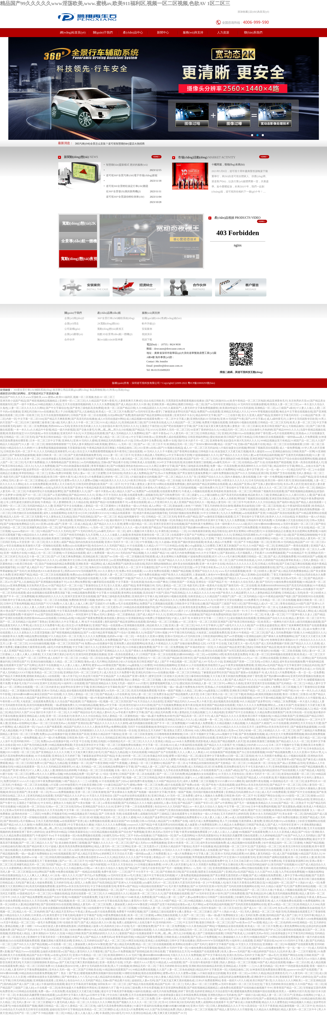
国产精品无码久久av (102, 748)
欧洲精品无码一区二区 (179, 444)
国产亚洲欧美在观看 (248, 668)
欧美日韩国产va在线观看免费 (25, 639)
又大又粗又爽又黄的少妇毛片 (58, 654)
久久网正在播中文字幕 (161, 465)
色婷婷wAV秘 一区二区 (109, 600)
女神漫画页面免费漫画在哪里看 (268, 969)
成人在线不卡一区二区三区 (63, 657)
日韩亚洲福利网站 (198, 436)
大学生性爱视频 (150, 987)
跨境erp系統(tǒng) (119, 389)
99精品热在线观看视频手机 (139, 607)
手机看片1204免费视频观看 (269, 552)
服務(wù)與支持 (193, 32)
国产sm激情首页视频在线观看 (216, 516)
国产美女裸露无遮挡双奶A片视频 (279, 549)
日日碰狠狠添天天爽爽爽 (28, 487)
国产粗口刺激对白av (217, 400)
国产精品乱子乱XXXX (145, 429)
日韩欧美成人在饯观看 (142, 462)
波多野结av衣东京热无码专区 (273, 726)
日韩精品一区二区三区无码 (273, 422)
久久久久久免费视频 (103, 404)
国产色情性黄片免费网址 (199, 523)
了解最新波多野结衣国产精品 (179, 411)
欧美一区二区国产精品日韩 (120, 407)
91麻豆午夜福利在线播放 (148, 1005)
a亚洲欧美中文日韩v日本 (73, 560)
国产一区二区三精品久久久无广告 (177, 476)
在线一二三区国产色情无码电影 (66, 534)
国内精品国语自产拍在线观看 (278, 770)
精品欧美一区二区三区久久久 (146, 893)
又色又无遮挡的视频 (47, 821)
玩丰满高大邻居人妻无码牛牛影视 (201, 480)
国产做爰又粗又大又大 (91, 918)
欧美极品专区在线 (183, 520)
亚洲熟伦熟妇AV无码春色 (204, 418)
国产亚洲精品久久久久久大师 (52, 752)
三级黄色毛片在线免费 (243, 799)
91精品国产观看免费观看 (89, 618)
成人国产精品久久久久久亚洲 (105, 523)
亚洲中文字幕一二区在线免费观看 (133, 806)
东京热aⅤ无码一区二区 (194, 498)
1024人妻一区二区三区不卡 (118, 455)
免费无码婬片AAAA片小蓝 (19, 781)
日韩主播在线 (32, 538)
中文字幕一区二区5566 (30, 418)
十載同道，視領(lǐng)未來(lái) (228, 164)
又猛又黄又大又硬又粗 (111, 897)
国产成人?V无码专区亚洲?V (135, 639)
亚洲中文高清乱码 (50, 683)
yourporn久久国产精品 (139, 824)
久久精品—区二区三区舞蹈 (67, 661)
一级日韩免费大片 (207, 487)
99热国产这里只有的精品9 (164, 904)
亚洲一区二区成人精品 (75, 523)
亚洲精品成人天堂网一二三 (238, 965)
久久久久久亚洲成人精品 (156, 741)
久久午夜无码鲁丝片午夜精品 (142, 469)
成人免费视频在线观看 (97, 821)
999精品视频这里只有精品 (275, 440)
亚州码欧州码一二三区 (26, 741)
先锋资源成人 (195, 596)
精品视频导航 (31, 904)
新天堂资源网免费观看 (173, 987)
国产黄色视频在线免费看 (109, 679)
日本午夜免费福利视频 (48, 781)
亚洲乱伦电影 (98, 741)
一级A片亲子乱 (69, 676)
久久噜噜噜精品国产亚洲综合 (63, 462)
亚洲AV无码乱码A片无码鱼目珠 (183, 636)
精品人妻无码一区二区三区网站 (112, 846)
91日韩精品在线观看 (25, 991)
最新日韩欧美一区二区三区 (51, 455)
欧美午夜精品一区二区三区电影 (248, 400)
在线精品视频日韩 (59, 817)
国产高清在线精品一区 (81, 607)
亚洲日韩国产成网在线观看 (271, 857)
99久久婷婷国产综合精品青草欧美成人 (280, 560)
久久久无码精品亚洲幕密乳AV (54, 451)
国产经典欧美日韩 (170, 871)
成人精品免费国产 (113, 563)
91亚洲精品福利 (169, 469)
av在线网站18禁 (214, 654)
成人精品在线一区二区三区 (211, 788)
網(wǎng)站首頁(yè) (73, 32)
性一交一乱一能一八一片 (275, 469)
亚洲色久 (67, 440)
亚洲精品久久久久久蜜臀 (162, 759)
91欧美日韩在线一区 (139, 480)
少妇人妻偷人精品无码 (166, 976)
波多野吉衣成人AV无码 (307, 668)
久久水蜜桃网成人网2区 (17, 868)
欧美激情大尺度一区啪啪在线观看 (42, 545)
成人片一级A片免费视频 (52, 737)
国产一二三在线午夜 (228, 415)
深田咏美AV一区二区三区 (112, 984)
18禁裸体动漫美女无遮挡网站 (44, 976)
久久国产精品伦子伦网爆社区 (163, 498)
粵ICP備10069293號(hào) (201, 383)
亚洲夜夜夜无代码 (241, 607)
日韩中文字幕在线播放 (182, 940)
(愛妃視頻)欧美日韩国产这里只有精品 (230, 436)
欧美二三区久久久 (102, 538)
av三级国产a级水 (285, 407)
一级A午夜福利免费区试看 (103, 697)
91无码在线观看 (138, 752)
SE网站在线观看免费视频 (194, 469)
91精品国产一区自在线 (70, 839)
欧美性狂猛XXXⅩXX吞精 (137, 705)
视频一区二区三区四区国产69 (66, 643)
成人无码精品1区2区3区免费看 (205, 766)
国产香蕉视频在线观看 (176, 893)
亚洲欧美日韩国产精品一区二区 (248, 690)
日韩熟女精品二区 (210, 433)
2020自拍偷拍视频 (39, 643)
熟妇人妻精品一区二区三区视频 (142, 679)
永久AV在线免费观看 (36, 484)
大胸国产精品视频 (180, 571)
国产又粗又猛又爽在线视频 (294, 563)
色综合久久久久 (33, 578)
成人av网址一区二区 (160, 505)
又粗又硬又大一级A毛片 (241, 643)
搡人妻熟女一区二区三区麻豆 (243, 426)
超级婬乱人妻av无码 (164, 802)
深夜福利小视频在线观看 (243, 422)
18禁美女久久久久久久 (234, 480)
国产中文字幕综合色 (57, 407)
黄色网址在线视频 (131, 592)
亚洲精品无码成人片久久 (235, 411)
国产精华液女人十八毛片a (76, 976)
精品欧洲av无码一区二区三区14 (169, 839)
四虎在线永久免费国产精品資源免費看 (83, 549)
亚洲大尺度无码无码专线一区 (189, 882)
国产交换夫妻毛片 (86, 429)
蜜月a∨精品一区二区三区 (75, 748)
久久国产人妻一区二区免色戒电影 (176, 969)
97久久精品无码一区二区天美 (65, 636)
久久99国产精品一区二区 (260, 545)
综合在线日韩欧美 (154, 400)
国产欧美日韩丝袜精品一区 (51, 436)
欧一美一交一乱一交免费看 (308, 672)
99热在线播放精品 (10, 875)
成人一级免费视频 (289, 447)
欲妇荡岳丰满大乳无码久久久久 (120, 426)
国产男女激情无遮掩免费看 (192, 473)
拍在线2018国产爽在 (156, 581)
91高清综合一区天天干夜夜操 (261, 1005)
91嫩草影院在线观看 (102, 581)
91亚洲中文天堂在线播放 (228, 600)
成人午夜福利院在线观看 (296, 505)
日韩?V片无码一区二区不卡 (289, 748)
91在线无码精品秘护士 (257, 864)
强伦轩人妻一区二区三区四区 (116, 574)
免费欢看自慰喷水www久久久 (196, 600)
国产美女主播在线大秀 (230, 864)
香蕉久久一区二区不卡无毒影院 (136, 567)
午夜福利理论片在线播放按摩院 (44, 491)
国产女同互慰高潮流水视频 (239, 650)
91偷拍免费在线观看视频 (287, 581)
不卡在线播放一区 (65, 835)
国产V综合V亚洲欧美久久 (128, 632)
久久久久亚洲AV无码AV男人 (307, 752)
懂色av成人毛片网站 (95, 661)
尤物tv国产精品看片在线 (251, 444)
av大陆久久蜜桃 (316, 958)
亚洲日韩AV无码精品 (282, 542)
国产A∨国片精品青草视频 (98, 632)
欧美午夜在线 (288, 647)
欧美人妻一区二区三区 (302, 422)
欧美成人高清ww (227, 730)
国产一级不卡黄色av (25, 404)
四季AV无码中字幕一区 (174, 947)
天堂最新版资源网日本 (295, 860)
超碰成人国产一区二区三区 (265, 759)
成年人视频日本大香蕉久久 (141, 531)
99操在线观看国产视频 (24, 1005)
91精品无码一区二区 (231, 429)
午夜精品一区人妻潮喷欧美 (56, 502)
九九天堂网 (91, 534)
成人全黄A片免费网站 (222, 469)
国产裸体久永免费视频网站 (278, 636)
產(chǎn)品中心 (133, 32)
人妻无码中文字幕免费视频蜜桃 (200, 407)
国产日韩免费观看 (247, 527)
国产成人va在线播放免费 (267, 947)
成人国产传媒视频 (287, 853)
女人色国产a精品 (229, 770)
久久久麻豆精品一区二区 (129, 458)
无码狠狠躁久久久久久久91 (94, 730)
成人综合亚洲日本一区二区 (197, 799)
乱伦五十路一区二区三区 (36, 556)
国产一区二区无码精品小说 (246, 596)
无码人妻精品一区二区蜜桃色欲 (118, 614)
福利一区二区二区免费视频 (31, 426)
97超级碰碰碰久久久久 (205, 455)
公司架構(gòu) (72, 328)
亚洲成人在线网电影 (156, 940)
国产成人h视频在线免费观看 (265, 875)
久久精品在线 (81, 502)
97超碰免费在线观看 (199, 556)
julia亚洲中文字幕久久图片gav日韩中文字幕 (81, 994)
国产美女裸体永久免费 (119, 792)
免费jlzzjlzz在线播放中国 (76, 545)
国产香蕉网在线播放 (185, 451)
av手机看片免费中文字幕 (130, 712)
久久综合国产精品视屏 (67, 701)
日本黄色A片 (149, 487)
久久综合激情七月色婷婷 (258, 429)
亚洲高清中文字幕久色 (144, 596)
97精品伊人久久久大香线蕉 (29, 788)
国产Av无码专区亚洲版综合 (220, 404)
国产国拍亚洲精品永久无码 (56, 614)
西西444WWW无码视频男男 (80, 571)
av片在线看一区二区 (218, 607)
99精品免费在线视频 (35, 636)
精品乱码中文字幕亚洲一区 (145, 560)
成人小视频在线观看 (295, 755)
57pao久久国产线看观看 (49, 726)
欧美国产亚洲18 (74, 487)
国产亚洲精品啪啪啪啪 (304, 534)
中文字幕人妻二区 (295, 629)
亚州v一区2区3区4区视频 (85, 817)
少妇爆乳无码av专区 (113, 835)
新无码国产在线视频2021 (285, 864)
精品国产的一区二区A (265, 607)
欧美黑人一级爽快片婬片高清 (278, 621)
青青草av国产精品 (187, 516)
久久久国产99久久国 (266, 871)
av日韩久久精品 (269, 661)
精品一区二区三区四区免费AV (26, 763)
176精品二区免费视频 (284, 701)
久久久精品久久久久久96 (200, 592)
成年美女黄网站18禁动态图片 (245, 531)
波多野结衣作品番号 (278, 737)
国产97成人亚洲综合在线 (181, 589)
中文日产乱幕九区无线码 (92, 879)
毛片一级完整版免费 (141, 926)
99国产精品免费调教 (254, 737)
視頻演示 (147, 334)
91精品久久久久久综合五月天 (238, 726)
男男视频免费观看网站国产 (207, 857)
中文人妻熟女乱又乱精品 (57, 516)
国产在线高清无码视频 (206, 657)
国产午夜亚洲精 (99, 763)
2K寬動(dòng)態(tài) (108, 323)
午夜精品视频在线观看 (43, 610)
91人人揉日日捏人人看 (299, 494)
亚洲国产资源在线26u (96, 708)
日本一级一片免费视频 (269, 476)
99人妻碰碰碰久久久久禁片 (233, 936)
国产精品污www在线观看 (25, 951)
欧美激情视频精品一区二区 (103, 889)
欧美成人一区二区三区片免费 (112, 411)
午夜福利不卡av (30, 614)
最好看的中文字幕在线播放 (125, 520)
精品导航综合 (219, 531)
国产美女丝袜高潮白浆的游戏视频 (96, 629)
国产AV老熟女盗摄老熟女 (265, 625)
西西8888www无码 (58, 426)
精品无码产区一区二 (302, 469)
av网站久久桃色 (234, 683)
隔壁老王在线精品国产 (211, 871)
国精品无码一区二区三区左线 (195, 929)
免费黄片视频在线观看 (215, 422)
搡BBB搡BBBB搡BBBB (156, 955)
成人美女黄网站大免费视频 (171, 556)
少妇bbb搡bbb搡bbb (22, 694)
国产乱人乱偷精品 (84, 411)
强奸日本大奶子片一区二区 (193, 440)
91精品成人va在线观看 (168, 962)
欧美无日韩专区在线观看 (297, 846)
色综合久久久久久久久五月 (241, 563)
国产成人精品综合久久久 (164, 600)
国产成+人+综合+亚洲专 (104, 773)
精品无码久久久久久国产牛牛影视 (132, 857)
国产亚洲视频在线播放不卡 (50, 581)
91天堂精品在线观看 (93, 433)
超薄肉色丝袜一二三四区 (26, 813)
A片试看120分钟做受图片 (63, 784)
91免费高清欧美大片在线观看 (50, 824)
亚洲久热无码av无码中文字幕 (161, 831)
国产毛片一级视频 (244, 802)
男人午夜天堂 (204, 701)
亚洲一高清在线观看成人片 (308, 462)
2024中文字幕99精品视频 (267, 697)
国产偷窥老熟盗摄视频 (22, 455)
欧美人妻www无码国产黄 (110, 777)
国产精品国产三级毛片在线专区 (142, 868)
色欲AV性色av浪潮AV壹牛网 (277, 668)
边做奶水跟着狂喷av (51, 951)
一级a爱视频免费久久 (66, 705)
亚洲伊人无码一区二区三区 (174, 429)
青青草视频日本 (100, 465)
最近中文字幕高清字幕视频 (80, 984)
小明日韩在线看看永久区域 (214, 708)
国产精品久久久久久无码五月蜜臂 (181, 560)
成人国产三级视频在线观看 (136, 929)
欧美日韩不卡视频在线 (258, 715)
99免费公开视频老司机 (157, 618)
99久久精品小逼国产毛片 (275, 886)
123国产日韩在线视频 (126, 538)
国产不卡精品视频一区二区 (253, 542)
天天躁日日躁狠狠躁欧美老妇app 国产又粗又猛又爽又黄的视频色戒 (60, 962)
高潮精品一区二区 (265, 407)
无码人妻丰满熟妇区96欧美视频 (89, 444)
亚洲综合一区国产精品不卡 (211, 581)
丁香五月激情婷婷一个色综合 (287, 574)
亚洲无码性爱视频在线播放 (91, 654)
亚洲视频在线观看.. (135, 625)
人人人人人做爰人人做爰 (113, 534)
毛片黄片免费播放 (34, 462)
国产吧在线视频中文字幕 (177, 426)
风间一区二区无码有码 (23, 509)
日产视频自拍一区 (80, 538)
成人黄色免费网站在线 (292, 926)
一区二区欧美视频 (290, 650)
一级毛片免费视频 (45, 922)
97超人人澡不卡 (28, 549)
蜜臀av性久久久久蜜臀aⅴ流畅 (81, 480)
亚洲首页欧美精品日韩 (282, 498)
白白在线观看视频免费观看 (24, 940)
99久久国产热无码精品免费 (32, 744)
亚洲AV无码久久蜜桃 (85, 440)
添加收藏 (243, 11)
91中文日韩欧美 (210, 513)
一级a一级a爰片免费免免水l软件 (185, 686)
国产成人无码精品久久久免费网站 (125, 433)
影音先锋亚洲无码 (10, 962)
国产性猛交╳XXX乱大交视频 (53, 947)
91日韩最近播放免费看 (139, 647)
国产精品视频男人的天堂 (183, 549)
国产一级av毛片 (99, 668)
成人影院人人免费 (80, 882)
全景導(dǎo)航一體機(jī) (79, 244)
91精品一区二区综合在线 (285, 538)
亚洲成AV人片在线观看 (191, 665)
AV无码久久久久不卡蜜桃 (158, 451)
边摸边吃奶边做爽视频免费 (233, 976)
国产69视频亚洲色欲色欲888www (129, 465)
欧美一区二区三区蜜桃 (140, 915)
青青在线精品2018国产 (293, 603)
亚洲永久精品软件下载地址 (105, 734)
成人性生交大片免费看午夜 (44, 625)
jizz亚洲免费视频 (119, 560)
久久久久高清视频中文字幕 (235, 567)
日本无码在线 (114, 473)
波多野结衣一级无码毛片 (40, 469)
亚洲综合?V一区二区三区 (151, 657)
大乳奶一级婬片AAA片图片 (132, 683)
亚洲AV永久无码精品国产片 (265, 813)
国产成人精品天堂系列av (86, 853)
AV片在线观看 (134, 545)
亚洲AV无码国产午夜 (232, 418)
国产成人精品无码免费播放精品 (291, 571)
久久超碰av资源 (168, 542)
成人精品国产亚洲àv (240, 484)
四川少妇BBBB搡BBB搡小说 (162, 629)
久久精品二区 (189, 690)
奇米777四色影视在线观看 (294, 965)
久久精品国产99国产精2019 (282, 690)
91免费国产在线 (178, 821)
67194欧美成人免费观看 (199, 723)
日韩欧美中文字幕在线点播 (15, 600)
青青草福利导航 (125, 936)
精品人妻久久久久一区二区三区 (269, 487)
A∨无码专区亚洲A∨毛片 (121, 875)
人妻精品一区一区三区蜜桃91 (100, 505)
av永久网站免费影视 (78, 581)
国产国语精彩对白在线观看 (308, 596)
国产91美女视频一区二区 (87, 802)
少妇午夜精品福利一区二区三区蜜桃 (281, 842)
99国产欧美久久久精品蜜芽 (176, 574)
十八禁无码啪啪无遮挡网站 (311, 868)
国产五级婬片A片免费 (102, 603)
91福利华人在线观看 (72, 683)
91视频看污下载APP (257, 639)
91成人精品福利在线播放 (105, 929)
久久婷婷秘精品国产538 (273, 835)
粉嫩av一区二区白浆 (297, 962)
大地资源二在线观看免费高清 (212, 632)
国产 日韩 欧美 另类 (110, 813)
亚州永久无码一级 (59, 969)
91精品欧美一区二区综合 (262, 763)
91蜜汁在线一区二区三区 (14, 773)
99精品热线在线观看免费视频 (35, 973)
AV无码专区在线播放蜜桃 (251, 404)
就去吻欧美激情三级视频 (197, 462)
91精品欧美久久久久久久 (113, 480)
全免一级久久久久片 (234, 589)
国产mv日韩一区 (113, 556)
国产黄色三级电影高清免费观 (86, 407)
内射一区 (11, 418)
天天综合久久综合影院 (150, 701)
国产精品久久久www (236, 578)
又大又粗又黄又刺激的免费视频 (228, 676)
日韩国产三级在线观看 (60, 520)
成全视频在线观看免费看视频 (83, 690)
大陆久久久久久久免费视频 (251, 705)
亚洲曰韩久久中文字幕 (61, 621)
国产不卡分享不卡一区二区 (143, 871)
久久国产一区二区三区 (191, 915)
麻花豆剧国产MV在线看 (47, 694)
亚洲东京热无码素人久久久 (85, 426)
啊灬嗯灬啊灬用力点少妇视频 (114, 429)
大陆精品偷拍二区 (298, 426)
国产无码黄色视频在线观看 (106, 719)
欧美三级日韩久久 (76, 509)
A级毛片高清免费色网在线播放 (115, 1005)
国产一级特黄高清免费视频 (50, 708)
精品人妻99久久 (106, 712)
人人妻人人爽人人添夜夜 (222, 498)
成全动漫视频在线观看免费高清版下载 (49, 592)
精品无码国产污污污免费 (45, 603)
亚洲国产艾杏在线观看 (282, 473)
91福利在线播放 (142, 991)
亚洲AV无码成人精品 (53, 690)
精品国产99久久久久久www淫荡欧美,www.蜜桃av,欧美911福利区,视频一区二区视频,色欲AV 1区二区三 (115, 3)
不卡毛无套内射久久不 (258, 766)
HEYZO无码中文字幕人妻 (293, 940)
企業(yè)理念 (71, 323)
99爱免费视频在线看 (115, 915)
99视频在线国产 (259, 936)
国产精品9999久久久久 (286, 429)
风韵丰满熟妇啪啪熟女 (158, 563)
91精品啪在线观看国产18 (249, 686)
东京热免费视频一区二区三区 (96, 759)
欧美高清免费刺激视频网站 (77, 846)
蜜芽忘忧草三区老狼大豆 (163, 676)
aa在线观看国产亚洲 (254, 513)
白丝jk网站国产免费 (119, 415)
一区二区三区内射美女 (46, 686)
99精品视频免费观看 (83, 592)
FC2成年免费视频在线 (221, 473)
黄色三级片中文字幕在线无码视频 (155, 875)
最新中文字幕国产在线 (89, 915)
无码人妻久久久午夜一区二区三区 (79, 422)
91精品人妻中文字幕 (248, 469)
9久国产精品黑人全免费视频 (102, 639)
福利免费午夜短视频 (141, 781)
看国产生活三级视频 (202, 759)
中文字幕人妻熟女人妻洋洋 (139, 484)
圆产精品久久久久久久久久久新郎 (108, 723)
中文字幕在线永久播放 (81, 824)
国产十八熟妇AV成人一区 (304, 882)
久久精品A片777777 (155, 545)
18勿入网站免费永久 (205, 730)
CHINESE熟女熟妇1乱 (136, 600)
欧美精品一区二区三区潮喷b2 (98, 1009)
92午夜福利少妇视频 (267, 650)
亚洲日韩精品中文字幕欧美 (82, 650)
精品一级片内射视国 (63, 429)
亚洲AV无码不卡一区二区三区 (122, 542)
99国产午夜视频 (118, 763)
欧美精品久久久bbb (266, 802)
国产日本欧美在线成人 (156, 422)
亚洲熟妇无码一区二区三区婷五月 (82, 672)
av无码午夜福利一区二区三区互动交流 (221, 908)
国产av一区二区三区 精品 (108, 516)
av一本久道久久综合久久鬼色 (206, 806)
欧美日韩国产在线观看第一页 (96, 458)
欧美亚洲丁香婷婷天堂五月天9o (152, 668)
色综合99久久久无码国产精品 (108, 545)
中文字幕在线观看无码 (103, 886)
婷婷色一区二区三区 (116, 476)
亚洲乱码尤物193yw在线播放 (38, 411)
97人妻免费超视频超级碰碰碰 (49, 447)
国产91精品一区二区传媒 (166, 480)
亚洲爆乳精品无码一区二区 (42, 527)
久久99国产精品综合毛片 (81, 712)
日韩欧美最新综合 (77, 831)
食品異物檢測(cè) (99, 389)
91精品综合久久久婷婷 (19, 447)
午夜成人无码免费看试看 (292, 828)
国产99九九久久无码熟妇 (302, 835)
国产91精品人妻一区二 (147, 766)
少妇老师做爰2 (49, 458)
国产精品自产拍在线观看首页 (165, 527)
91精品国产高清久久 (309, 853)
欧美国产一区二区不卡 (110, 484)
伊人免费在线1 (187, 748)
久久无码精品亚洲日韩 (112, 737)
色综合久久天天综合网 (49, 810)
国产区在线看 (189, 871)
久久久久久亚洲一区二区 (25, 458)
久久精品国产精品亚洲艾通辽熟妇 (233, 647)
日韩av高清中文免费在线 (148, 440)
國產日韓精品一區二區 (191, 404)
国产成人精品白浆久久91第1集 (133, 404)
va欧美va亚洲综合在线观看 (207, 650)
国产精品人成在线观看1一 (310, 502)
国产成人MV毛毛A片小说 (207, 661)
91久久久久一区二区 (212, 918)
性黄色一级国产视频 (169, 690)
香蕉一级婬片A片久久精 (235, 980)
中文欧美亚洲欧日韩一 (92, 784)
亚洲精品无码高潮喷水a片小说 (115, 440)
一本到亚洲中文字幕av (86, 614)
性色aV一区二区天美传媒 (110, 788)
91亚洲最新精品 (135, 618)
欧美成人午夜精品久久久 (159, 643)
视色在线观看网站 (151, 973)
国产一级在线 (221, 799)
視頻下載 (147, 339)
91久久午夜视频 (10, 629)
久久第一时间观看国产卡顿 (114, 578)
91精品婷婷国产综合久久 (265, 951)
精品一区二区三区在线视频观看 (284, 444)
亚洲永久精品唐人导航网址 (149, 455)
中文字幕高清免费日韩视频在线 (75, 610)
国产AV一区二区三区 (34, 494)
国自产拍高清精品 (83, 516)
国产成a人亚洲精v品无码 (291, 763)
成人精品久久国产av (123, 491)
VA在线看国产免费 (268, 679)
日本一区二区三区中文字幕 (45, 440)
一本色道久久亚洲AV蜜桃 (148, 636)
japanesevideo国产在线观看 (302, 969)
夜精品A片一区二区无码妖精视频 (177, 487)
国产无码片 (20, 571)
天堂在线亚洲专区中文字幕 (88, 744)
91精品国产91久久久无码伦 (55, 531)
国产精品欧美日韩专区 (180, 657)
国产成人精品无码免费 (158, 712)
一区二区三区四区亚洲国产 (212, 621)
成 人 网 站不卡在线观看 (89, 621)
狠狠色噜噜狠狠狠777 (58, 444)
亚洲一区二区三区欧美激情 (137, 734)
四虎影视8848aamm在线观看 (40, 618)
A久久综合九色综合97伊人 (19, 708)
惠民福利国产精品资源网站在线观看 (152, 415)
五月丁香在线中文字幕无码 (234, 487)
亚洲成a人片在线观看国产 (219, 686)
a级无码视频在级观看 (308, 621)
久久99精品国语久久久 (149, 407)
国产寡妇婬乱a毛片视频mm (19, 821)
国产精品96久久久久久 (44, 560)
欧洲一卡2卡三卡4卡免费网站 (250, 610)
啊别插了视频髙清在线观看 (262, 447)
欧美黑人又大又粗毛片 (62, 484)
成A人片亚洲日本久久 (159, 502)
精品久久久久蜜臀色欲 (274, 1002)
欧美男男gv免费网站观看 (112, 726)
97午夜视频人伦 (149, 542)
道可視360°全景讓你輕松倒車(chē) (125, 196)
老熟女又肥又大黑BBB (180, 730)
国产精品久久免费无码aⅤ (148, 879)
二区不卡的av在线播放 (138, 835)
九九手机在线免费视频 (132, 697)
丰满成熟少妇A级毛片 (111, 1013)
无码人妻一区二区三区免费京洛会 (150, 694)
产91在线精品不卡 (296, 552)
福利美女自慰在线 (134, 563)
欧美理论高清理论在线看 (127, 487)
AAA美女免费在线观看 (156, 571)
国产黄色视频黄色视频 (251, 734)
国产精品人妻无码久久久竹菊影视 (301, 697)
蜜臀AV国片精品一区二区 (137, 523)
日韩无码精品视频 (21, 980)
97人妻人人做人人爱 (307, 407)
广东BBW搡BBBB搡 (204, 444)
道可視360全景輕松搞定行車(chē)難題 (127, 186)
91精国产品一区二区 (302, 440)
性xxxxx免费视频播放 (61, 792)
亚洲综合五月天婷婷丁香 (152, 730)
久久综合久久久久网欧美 (75, 668)
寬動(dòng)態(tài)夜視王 (79, 262)
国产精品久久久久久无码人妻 (236, 455)
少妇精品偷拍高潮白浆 (13, 846)
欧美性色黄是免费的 (194, 607)
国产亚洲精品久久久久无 (113, 650)
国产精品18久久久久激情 (18, 824)
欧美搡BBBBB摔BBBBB (271, 585)
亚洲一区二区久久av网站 (51, 509)
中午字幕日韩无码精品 (182, 632)
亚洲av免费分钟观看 (59, 473)
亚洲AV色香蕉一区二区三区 (183, 842)
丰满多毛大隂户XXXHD (24, 683)
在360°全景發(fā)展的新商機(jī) (123, 191)
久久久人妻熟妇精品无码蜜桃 (263, 592)
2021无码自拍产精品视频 (129, 552)
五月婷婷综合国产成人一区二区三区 (104, 940)
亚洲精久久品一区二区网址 (294, 657)
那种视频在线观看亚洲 (283, 654)
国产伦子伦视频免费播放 (167, 705)
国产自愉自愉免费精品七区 (19, 523)
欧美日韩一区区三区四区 (195, 828)
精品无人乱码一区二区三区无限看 (23, 516)
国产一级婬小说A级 (279, 534)
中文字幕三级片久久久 (85, 647)
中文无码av (20, 777)
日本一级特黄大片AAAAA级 (231, 523)
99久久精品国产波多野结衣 (34, 697)
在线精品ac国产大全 (253, 462)
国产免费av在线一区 (193, 784)
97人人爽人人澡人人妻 (42, 770)
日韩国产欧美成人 (256, 824)
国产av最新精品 (268, 998)
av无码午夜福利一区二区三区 (297, 523)
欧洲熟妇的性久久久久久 (50, 596)
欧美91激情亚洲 (63, 498)
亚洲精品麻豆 (277, 494)
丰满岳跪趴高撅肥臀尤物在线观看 (129, 799)
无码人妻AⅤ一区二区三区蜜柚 (26, 480)
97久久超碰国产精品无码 (164, 748)
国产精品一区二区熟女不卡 (293, 802)
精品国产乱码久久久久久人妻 (210, 679)
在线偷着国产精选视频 (278, 462)
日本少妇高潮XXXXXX (95, 513)
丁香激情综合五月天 (94, 585)
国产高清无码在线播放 (84, 418)
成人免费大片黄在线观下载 (165, 799)
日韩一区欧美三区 (29, 415)
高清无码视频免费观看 (144, 690)
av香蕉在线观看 (137, 502)
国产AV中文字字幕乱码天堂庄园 (173, 567)
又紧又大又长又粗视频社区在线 (301, 850)
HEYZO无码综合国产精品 (225, 828)
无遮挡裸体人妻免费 (250, 821)
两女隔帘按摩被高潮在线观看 (231, 759)
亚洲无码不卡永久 (184, 415)
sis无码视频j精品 (90, 462)
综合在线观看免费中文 (214, 860)
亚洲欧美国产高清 (132, 509)
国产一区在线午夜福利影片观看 (201, 962)
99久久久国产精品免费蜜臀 (27, 897)
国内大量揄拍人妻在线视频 (240, 476)
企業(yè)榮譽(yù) (73, 334)
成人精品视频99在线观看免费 (143, 418)
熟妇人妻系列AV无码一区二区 (141, 900)
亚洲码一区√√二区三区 (72, 400)
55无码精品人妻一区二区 (151, 908)
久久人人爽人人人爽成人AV (193, 752)
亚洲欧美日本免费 (310, 744)
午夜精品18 (183, 759)
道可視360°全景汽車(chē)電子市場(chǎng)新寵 (132, 175)
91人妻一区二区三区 (33, 444)
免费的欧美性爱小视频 (81, 600)
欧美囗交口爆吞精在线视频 (193, 676)
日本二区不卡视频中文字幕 (198, 734)
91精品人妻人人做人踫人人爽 (81, 1013)
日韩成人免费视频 (130, 860)
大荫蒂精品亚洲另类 (102, 947)
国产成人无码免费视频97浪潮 (282, 632)
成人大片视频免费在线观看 (286, 900)
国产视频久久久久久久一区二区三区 (108, 842)
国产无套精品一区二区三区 (231, 763)
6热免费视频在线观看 (88, 835)
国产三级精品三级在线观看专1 (171, 813)
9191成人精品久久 (110, 422)
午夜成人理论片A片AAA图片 (168, 610)
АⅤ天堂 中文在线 (299, 527)
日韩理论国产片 (20, 661)
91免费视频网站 (312, 900)
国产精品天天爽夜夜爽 (57, 418)
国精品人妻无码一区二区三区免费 (19, 734)
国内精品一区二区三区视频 (162, 621)
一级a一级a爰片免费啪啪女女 (35, 853)
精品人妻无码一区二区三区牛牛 (228, 502)
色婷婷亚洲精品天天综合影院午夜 (185, 509)
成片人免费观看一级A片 (100, 552)
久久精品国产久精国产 (217, 596)
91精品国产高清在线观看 (281, 513)
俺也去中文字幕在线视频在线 (295, 411)
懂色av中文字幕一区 (110, 705)
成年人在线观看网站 (54, 513)
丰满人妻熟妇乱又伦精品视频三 (190, 712)
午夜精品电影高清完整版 (101, 447)
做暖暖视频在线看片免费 (119, 918)
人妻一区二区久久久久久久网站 (27, 407)
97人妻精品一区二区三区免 (80, 1005)
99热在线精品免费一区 (76, 773)
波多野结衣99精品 (56, 831)
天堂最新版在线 (76, 447)
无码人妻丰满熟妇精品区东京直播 (163, 458)
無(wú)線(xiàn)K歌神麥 (110, 339)
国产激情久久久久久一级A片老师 (128, 527)
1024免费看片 (251, 600)
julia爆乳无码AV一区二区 (226, 462)
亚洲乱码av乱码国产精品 (269, 665)
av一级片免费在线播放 (147, 574)
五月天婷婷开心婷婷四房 (234, 813)
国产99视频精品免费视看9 (183, 817)
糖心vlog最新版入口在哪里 (200, 545)
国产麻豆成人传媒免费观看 (37, 882)
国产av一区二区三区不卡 (152, 444)
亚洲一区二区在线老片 (58, 715)
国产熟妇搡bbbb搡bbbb (195, 527)
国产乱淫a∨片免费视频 (163, 473)
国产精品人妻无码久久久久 (204, 726)
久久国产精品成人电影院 (310, 770)
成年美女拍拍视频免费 (185, 563)
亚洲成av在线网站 (19, 723)
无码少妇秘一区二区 (249, 730)
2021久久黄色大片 (107, 571)
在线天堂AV (74, 513)
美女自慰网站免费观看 (305, 531)
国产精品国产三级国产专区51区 (224, 603)
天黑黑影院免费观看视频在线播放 (185, 400)
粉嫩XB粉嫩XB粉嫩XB (176, 1005)
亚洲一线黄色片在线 (15, 552)
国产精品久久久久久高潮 (305, 643)
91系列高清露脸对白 (206, 835)
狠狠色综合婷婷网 (219, 629)
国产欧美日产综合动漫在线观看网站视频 (294, 458)
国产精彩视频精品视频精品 (42, 400)
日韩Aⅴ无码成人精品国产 (153, 821)
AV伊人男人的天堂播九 (175, 864)
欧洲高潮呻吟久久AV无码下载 (255, 465)
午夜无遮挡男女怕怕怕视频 (168, 824)
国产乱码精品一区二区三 (216, 560)
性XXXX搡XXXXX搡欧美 (229, 781)
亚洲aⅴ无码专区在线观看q (21, 810)
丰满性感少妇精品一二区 (172, 531)
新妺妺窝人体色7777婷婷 (187, 505)
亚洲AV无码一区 (199, 1005)
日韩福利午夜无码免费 (259, 520)
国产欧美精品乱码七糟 (258, 893)
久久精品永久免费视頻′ (232, 824)
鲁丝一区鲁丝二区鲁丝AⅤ (297, 694)
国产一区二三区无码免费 (171, 773)
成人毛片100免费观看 (274, 792)
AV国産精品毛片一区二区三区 (124, 741)
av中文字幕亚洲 (237, 788)
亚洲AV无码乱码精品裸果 (229, 853)
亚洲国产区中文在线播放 (68, 505)
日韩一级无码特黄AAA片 (235, 657)
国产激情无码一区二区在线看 (240, 585)
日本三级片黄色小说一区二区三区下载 (221, 694)
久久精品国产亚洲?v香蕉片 (101, 400)
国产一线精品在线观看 (87, 871)
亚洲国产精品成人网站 (300, 610)
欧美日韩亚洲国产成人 (274, 426)
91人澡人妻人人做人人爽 (74, 603)
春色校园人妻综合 (114, 618)
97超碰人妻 (54, 846)
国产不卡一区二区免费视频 (19, 596)
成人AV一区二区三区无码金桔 (201, 447)
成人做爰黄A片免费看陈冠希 (201, 824)
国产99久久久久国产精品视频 (122, 549)
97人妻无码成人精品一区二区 (69, 1002)
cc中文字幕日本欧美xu (142, 436)
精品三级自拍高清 (66, 469)
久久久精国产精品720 (156, 552)
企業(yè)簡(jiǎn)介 (74, 318)
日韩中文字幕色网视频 (16, 603)
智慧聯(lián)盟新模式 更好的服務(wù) (127, 164)
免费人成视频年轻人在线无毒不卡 (135, 922)
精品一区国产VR (227, 444)
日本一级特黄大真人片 (80, 436)
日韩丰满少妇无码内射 (181, 1002)
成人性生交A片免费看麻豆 (89, 476)
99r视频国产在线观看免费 (253, 831)
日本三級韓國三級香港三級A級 (41, 422)
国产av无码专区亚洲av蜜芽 (145, 411)
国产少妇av (226, 610)
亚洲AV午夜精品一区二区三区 (247, 632)
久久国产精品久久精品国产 (44, 748)
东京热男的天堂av (299, 400)
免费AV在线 (170, 440)
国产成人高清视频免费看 (282, 556)
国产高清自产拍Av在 (194, 998)
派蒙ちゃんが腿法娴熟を (206, 494)
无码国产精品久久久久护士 (69, 795)
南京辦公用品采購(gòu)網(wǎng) (71, 389)
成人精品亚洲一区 (24, 726)
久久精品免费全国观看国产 (269, 712)
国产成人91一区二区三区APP (260, 908)
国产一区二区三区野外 (34, 657)
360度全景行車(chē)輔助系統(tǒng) (32, 389)
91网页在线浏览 (135, 940)
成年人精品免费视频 (120, 668)
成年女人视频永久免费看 (209, 795)
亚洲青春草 (216, 440)
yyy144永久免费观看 (183, 741)
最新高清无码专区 (98, 560)
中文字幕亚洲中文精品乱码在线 (302, 665)
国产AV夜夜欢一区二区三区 (142, 788)
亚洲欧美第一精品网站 (164, 404)
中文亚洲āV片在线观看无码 (239, 857)
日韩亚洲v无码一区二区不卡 (20, 451)
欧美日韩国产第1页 (261, 980)
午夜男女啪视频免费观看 (194, 629)
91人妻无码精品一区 (266, 965)
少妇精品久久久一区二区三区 (279, 730)
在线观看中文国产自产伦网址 (188, 534)
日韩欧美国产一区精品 (182, 581)
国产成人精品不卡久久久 (151, 614)
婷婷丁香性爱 (263, 433)
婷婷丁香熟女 (39, 621)
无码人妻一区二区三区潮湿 (15, 871)
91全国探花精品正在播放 (277, 531)
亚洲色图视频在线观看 (285, 766)
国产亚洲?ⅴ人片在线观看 (127, 882)
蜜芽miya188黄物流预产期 (106, 665)
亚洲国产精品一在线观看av (107, 625)
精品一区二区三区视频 (123, 908)
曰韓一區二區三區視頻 (268, 505)
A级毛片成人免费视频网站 (204, 821)
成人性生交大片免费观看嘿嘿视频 (91, 451)
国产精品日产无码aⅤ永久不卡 (28, 929)
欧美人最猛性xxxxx (260, 451)
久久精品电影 (216, 712)
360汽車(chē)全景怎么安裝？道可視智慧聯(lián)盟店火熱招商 (110, 143)
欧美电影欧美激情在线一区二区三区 (231, 491)
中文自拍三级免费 (67, 799)
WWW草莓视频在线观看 (264, 411)
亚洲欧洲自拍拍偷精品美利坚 (205, 965)
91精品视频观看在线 (263, 567)
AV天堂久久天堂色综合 (231, 773)
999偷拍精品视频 (88, 705)
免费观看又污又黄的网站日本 (232, 958)
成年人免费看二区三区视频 (280, 686)
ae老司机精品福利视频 (266, 455)
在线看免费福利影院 (55, 639)
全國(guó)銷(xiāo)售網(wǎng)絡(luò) (162, 318)
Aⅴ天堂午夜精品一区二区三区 (17, 922)
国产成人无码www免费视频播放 (148, 842)
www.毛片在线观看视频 (232, 571)
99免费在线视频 (64, 871)
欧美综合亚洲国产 (16, 792)
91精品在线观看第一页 (122, 513)
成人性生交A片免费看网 (278, 672)
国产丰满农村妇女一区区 (199, 647)
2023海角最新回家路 (199, 531)
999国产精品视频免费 (278, 752)
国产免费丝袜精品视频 (260, 589)
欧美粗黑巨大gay (214, 665)
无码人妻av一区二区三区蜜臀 (89, 473)
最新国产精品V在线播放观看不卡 (109, 502)
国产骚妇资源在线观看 (190, 542)
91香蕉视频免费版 (301, 839)
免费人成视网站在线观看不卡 (212, 1002)
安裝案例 (147, 328)
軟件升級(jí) (148, 323)
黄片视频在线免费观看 (90, 469)
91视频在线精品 (174, 447)
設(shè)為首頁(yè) (259, 11)
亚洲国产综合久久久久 (211, 476)
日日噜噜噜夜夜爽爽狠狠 (168, 734)
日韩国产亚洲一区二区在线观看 (88, 415)
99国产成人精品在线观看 (271, 962)
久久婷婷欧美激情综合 (32, 850)
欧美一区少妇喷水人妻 (259, 571)
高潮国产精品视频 (38, 777)
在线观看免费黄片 (170, 491)
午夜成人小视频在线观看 (196, 491)
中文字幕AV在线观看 (108, 592)
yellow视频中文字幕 (226, 734)
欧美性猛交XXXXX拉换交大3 (171, 726)
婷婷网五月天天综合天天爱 (305, 723)
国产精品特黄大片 (69, 527)
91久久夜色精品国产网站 (200, 926)
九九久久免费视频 (44, 465)
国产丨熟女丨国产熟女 (66, 973)
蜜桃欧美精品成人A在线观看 (43, 676)
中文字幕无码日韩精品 (300, 933)
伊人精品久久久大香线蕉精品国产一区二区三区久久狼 (242, 889)
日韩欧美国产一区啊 (302, 451)
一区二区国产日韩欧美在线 (86, 969)
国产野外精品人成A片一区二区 (261, 603)
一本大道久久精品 (307, 701)
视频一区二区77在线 (100, 958)
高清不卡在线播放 (57, 607)
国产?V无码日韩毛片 (84, 531)
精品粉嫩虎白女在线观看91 (201, 773)
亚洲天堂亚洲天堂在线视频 (168, 523)
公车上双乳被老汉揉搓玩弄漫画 (21, 502)
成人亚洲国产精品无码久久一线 (191, 502)
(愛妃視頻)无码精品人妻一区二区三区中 (201, 683)
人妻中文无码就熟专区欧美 (302, 418)
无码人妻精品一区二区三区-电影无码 (177, 585)
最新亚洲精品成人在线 (32, 715)
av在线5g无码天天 (53, 487)
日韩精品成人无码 (292, 592)
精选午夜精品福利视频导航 (152, 513)
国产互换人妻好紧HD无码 (267, 484)
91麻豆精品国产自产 (117, 784)
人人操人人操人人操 (202, 958)
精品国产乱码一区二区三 (197, 458)
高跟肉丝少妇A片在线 (120, 661)
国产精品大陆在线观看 (141, 984)
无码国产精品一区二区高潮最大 (64, 864)
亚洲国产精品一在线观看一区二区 (126, 498)
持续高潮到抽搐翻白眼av (63, 857)
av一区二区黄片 (187, 621)
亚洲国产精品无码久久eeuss (179, 701)
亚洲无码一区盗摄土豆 (271, 897)
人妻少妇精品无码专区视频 (177, 679)
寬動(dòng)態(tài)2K (79, 223)
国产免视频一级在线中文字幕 (150, 792)
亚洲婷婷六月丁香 (108, 987)
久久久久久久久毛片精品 (208, 697)
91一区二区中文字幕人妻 (175, 418)
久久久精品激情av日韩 (76, 868)
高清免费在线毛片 (234, 766)
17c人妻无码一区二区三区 (184, 433)
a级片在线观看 (172, 784)
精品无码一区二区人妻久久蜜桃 (118, 817)
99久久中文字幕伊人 (207, 552)
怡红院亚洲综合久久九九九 (47, 868)
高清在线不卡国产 (153, 592)
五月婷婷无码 (61, 882)
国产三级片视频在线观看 (135, 686)
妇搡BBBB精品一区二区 (190, 654)
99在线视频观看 (62, 853)
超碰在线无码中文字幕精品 (65, 1009)
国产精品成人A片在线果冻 (115, 694)
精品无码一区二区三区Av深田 (274, 799)
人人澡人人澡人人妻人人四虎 (28, 607)
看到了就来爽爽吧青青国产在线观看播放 (304, 625)
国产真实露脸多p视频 (290, 806)
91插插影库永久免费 (11, 636)
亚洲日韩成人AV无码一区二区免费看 (172, 795)
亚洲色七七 (13, 657)
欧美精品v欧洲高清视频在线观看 (262, 694)
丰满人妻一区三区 (274, 614)
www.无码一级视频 (49, 549)
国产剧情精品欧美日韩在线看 (148, 951)
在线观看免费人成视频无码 (142, 494)
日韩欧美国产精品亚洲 (266, 647)
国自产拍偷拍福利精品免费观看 (57, 563)
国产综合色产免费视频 (131, 831)
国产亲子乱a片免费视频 (92, 875)
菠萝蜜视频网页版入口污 (164, 683)
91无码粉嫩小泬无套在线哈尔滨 (290, 520)
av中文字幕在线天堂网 (179, 455)
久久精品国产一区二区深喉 (185, 422)
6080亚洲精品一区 (302, 922)
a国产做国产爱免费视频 (122, 657)
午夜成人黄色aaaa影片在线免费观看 (95, 911)
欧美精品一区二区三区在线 (47, 672)
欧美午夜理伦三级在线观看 (127, 451)
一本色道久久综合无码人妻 (243, 581)
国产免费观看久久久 (75, 491)
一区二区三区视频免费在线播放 (123, 744)
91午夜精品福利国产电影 (277, 596)
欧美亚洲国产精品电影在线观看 (80, 578)
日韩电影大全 (206, 451)
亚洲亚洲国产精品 (260, 458)
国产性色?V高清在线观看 (185, 538)
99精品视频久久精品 (49, 404)
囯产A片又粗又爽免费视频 (66, 556)
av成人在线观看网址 (240, 817)
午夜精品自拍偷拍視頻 (201, 763)
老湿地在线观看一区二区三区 (297, 773)
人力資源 (223, 32)
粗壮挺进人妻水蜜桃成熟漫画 (60, 926)
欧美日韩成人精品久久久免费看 (34, 918)
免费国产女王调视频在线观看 (156, 603)
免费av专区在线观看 (130, 571)
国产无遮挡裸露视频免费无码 (84, 455)
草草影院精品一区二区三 (33, 473)
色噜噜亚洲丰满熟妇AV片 (284, 639)
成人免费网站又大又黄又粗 (282, 879)
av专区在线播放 (50, 433)
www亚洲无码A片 (29, 799)
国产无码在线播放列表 (82, 777)
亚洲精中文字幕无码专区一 (286, 415)
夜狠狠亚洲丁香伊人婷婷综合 (28, 831)
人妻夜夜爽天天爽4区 (130, 400)
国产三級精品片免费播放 (311, 730)
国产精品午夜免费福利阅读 (215, 614)
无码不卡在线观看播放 (140, 726)
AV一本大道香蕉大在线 (153, 549)
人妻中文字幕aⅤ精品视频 (296, 875)
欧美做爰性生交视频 (157, 697)
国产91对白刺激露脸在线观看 (73, 465)
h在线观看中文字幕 (98, 908)
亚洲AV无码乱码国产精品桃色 (36, 498)
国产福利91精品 (286, 502)
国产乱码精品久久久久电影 (136, 802)
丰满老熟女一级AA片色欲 (132, 505)
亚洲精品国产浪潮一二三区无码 (241, 661)
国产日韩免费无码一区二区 (175, 494)
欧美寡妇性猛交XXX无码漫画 (236, 407)
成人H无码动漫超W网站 (111, 418)
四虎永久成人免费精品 (136, 473)
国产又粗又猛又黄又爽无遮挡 (209, 426)
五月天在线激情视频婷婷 (76, 404)
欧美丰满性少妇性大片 (260, 748)
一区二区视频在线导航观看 (139, 556)
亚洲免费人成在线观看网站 (171, 436)
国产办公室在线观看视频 (238, 697)
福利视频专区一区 (134, 516)
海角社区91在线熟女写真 (103, 567)
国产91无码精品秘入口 (169, 607)
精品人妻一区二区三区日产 (276, 994)
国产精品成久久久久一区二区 (292, 741)
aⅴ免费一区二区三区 (282, 918)
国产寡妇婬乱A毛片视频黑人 (236, 552)
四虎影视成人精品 (206, 741)
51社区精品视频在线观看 (103, 831)
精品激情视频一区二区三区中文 (102, 839)
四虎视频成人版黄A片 (90, 926)
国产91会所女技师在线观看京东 (132, 795)
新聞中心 (163, 32)
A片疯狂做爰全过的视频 (232, 447)
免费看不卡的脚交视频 (129, 911)
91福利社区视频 (171, 828)
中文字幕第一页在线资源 (130, 581)
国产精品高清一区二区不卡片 (192, 715)
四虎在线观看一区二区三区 (86, 893)
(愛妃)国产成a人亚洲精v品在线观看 (249, 574)
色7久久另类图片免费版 (268, 755)
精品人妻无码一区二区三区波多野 (279, 509)
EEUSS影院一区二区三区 (20, 752)
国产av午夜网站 (224, 802)
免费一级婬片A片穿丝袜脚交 (130, 759)
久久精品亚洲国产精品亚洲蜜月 (177, 788)
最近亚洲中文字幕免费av (213, 755)
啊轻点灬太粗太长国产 (308, 465)
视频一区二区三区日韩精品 (184, 672)
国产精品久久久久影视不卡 (219, 744)
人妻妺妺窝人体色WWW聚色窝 (210, 574)
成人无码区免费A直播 (252, 915)
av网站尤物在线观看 (250, 868)
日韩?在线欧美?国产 (68, 922)
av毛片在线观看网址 (283, 433)
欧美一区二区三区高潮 (83, 900)
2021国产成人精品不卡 (29, 567)
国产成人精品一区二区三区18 (111, 436)
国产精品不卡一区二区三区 (285, 784)
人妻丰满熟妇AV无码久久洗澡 (48, 933)
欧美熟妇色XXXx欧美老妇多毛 (46, 571)
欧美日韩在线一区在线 (299, 712)
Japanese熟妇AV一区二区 (25, 531)
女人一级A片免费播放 (179, 853)
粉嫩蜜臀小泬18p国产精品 (298, 476)
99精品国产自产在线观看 (162, 752)
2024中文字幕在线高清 (169, 462)
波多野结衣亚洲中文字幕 (209, 520)
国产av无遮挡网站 (57, 494)
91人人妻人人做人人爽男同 (75, 665)
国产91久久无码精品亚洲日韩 (251, 473)
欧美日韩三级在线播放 (311, 879)
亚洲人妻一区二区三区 (181, 625)
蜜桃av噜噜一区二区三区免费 (146, 784)
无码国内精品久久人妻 (40, 505)
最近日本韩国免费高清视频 (191, 994)
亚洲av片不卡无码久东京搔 (111, 494)
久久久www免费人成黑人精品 (104, 509)
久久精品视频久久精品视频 (229, 723)
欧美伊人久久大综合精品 (261, 502)
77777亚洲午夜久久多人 (299, 614)
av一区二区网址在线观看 (244, 509)
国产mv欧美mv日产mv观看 (246, 922)
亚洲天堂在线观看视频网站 (78, 679)
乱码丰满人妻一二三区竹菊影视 (69, 697)
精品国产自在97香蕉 (55, 897)
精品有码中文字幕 (206, 415)
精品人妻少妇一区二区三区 (37, 879)
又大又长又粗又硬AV (240, 860)
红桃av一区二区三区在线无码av (48, 723)
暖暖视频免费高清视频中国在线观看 (239, 549)
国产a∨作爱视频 (233, 636)
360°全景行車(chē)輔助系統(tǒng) (115, 318)
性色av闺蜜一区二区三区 (276, 839)
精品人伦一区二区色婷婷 (30, 911)
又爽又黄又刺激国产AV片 (230, 545)
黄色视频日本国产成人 (72, 936)
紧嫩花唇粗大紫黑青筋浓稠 (30, 647)
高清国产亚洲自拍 (78, 723)
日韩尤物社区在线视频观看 (268, 436)
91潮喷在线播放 (131, 973)
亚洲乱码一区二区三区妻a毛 (185, 860)
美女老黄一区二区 (38, 792)
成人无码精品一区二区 (89, 766)
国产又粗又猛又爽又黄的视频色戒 (175, 980)
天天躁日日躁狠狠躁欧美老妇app (198, 976)
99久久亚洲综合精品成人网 (140, 1013)
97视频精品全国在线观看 (229, 926)
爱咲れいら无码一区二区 (122, 444)
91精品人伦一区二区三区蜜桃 (44, 552)
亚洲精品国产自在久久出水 (272, 618)
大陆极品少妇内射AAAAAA (36, 629)
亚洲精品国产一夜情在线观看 (292, 545)
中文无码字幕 (158, 686)
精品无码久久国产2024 (21, 712)
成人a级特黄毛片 (276, 418)
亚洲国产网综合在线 (268, 795)
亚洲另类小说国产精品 (13, 400)
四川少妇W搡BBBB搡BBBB (263, 523)
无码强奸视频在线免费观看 (184, 513)
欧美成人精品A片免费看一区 (89, 498)
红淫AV (163, 1002)
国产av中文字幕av (255, 418)
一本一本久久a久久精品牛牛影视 (32, 429)
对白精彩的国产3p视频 (310, 556)
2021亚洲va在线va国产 (150, 447)
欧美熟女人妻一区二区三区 (282, 404)
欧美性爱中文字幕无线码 (61, 915)
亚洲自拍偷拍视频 (302, 480)
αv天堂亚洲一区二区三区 (30, 542)
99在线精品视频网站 (165, 665)
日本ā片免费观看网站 (208, 980)
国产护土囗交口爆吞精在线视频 (283, 929)
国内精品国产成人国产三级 (212, 748)
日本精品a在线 (175, 545)
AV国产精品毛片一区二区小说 (65, 585)
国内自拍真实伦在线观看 (89, 542)
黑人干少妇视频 (64, 411)
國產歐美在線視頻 (244, 505)
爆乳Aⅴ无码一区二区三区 (115, 690)
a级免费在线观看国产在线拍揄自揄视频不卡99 (139, 958)
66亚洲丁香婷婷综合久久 (205, 429)
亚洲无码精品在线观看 (40, 795)
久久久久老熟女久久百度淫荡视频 (30, 632)
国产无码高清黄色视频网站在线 (241, 886)
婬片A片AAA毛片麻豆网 (226, 556)
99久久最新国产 (172, 407)
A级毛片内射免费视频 (182, 552)
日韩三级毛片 (158, 589)
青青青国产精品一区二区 (288, 987)
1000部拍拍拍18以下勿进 (228, 777)
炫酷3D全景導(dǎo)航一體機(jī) (114, 334)
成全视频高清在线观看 (243, 618)
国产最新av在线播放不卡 (304, 589)
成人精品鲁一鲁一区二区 (208, 719)
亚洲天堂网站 (75, 708)
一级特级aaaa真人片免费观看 (301, 436)
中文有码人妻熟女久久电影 (56, 802)
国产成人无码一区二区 (301, 487)
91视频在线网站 (315, 871)
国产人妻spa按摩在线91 (107, 610)
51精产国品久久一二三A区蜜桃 (79, 781)
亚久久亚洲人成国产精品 (255, 415)
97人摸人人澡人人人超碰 (223, 831)
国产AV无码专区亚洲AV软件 (206, 886)
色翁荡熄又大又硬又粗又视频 (231, 451)
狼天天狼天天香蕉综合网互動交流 (70, 719)
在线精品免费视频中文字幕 (118, 766)
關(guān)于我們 (103, 32)
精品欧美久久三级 (258, 494)
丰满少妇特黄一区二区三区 (130, 755)
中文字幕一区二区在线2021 (158, 744)
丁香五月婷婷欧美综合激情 (217, 505)
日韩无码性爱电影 (86, 484)
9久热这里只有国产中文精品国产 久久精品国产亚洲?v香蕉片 (113, 676)
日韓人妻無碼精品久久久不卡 (226, 1005)
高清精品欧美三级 (132, 422)
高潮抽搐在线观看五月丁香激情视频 (37, 860)
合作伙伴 (69, 339)
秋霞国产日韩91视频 (156, 632)
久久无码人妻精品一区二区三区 (81, 694)
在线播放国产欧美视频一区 (156, 520)
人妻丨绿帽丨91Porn (30, 926)
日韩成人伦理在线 (268, 563)
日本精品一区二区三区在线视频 (278, 600)
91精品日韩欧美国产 (177, 578)
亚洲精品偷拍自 (281, 451)
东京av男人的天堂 (293, 484)
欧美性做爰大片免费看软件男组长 (77, 987)
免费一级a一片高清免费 (223, 465)
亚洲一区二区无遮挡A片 (109, 607)
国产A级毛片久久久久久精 (234, 625)
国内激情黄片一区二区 (86, 828)
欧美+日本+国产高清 (64, 629)
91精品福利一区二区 (277, 882)
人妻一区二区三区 (77, 567)
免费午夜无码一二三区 (114, 871)
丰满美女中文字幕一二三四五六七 (210, 618)
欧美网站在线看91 (183, 944)
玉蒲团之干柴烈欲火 (150, 426)
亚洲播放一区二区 (78, 763)
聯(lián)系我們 (253, 32)
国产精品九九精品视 (116, 752)
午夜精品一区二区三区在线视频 (50, 600)
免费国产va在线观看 (208, 411)
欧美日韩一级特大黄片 (60, 476)
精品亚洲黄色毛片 (277, 400)
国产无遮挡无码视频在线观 (295, 455)
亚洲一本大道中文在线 (212, 563)
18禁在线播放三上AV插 (113, 828)
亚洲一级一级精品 (217, 998)
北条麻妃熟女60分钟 (290, 607)
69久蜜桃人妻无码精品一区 (260, 853)
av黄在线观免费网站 (233, 639)
